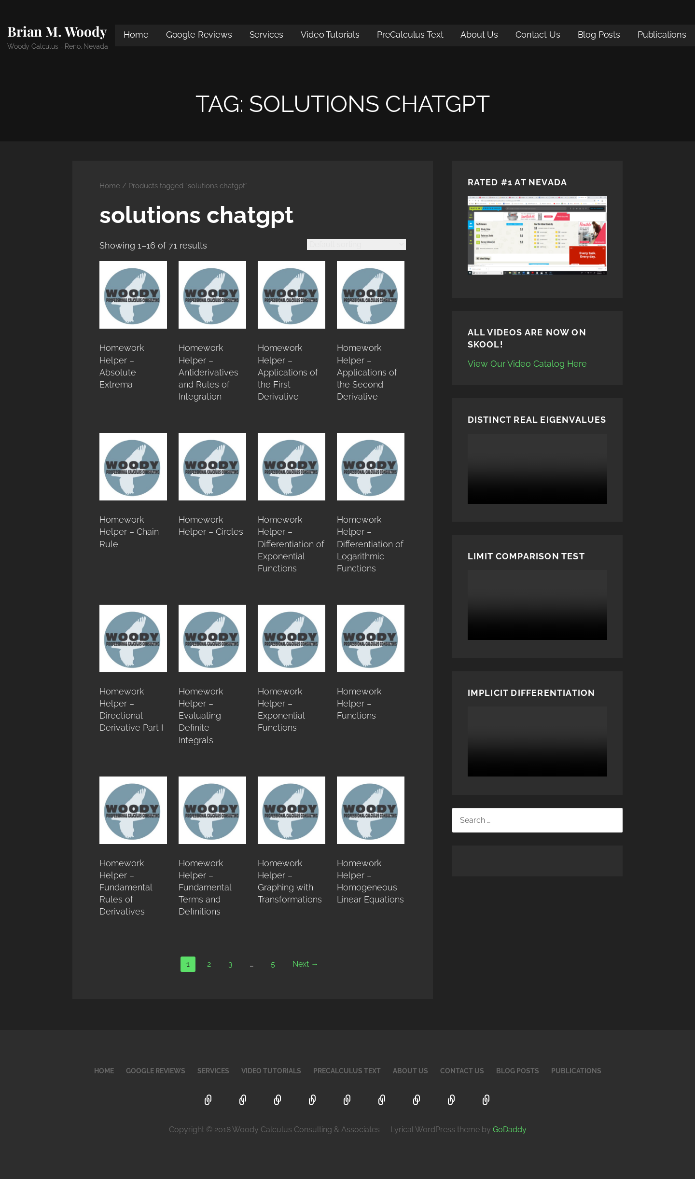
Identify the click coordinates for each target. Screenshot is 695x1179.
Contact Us (537, 34)
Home (136, 34)
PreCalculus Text (410, 34)
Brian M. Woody (57, 31)
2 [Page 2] (209, 964)
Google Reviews (199, 34)
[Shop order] (356, 244)
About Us (479, 34)
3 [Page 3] (230, 964)
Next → (305, 964)
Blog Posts (599, 34)
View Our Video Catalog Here (527, 364)
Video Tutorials (330, 34)
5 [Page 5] (273, 964)
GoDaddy (510, 1129)
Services (267, 34)
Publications (662, 34)
